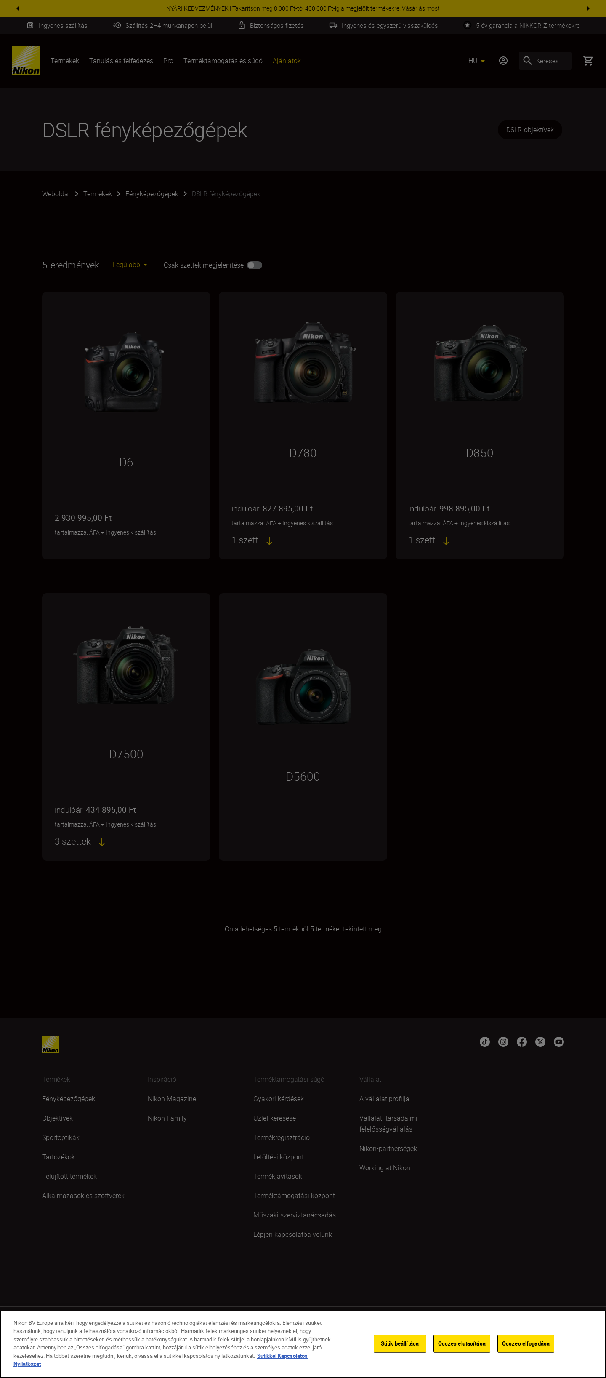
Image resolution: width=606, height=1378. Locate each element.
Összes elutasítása (462, 1343)
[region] (303, 1344)
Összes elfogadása (526, 1343)
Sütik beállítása (400, 1343)
